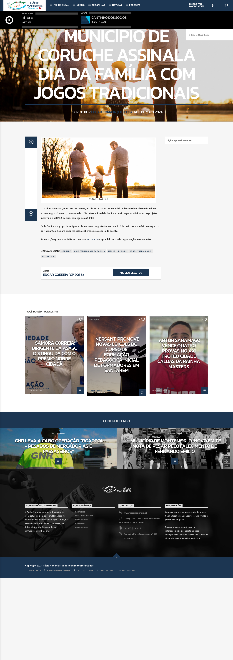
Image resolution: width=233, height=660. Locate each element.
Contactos (80, 605)
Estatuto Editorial (84, 597)
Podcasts (134, 5)
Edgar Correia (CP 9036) (111, 162)
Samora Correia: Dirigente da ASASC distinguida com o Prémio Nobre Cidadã (54, 435)
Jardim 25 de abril (117, 333)
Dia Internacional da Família (89, 333)
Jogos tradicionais (140, 333)
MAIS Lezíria (48, 338)
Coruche (66, 333)
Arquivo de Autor (131, 355)
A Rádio (80, 5)
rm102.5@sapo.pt (132, 610)
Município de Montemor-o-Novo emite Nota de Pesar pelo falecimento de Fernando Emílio (175, 528)
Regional (116, 71)
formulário (92, 321)
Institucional (81, 601)
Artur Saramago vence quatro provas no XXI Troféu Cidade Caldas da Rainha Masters (178, 435)
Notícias (117, 5)
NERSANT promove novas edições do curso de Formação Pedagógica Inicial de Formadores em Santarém (116, 436)
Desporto (156, 401)
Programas (98, 5)
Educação (94, 401)
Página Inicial (61, 5)
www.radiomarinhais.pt (135, 594)
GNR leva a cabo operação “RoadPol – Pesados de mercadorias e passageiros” (59, 528)
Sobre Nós (80, 593)
